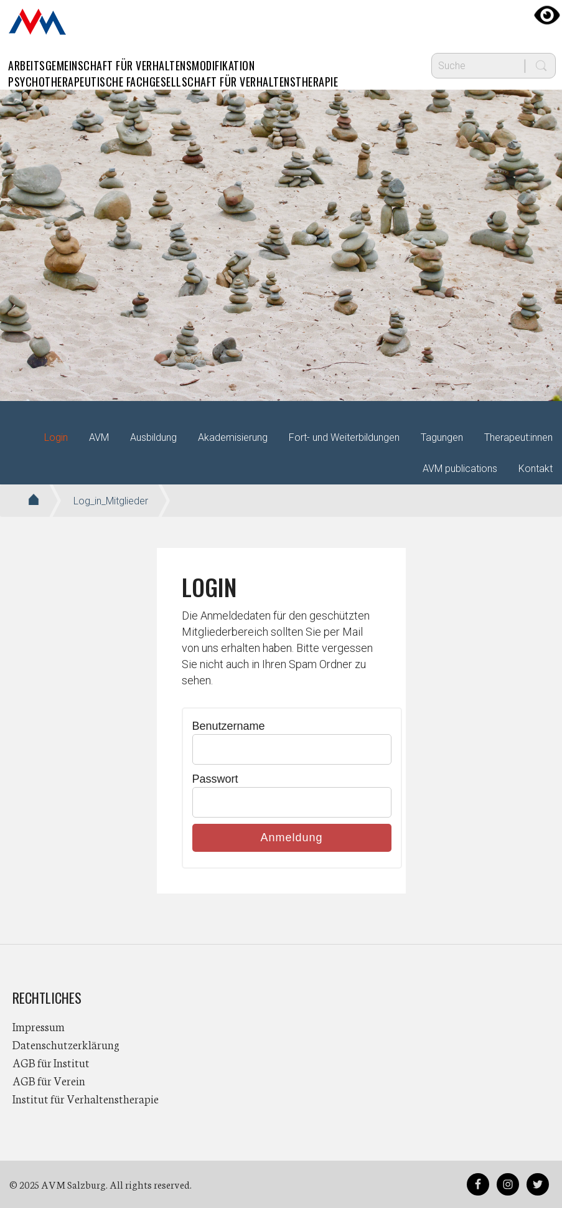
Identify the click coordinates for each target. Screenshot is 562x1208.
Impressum (38, 1026)
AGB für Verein (48, 1080)
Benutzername (228, 726)
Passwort (215, 779)
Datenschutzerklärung (65, 1044)
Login (56, 437)
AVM (37, 22)
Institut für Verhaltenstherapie (85, 1098)
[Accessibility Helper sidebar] (547, 15)
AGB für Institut (51, 1062)
